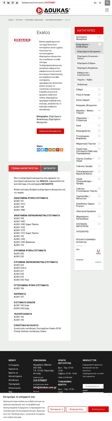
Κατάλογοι (14, 380)
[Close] (109, 395)
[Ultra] (89, 249)
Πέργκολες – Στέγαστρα (82, 119)
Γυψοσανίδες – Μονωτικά (83, 197)
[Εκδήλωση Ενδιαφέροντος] (50, 131)
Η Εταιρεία (14, 365)
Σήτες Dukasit (82, 100)
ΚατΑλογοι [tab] (49, 168)
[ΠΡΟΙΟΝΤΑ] (19, 20)
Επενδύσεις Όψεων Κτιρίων (85, 205)
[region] (56, 407)
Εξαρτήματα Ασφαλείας (87, 68)
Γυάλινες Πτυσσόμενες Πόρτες (86, 190)
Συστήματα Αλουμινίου (81, 38)
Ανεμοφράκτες (83, 131)
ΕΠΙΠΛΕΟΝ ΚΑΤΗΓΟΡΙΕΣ (82, 225)
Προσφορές (14, 384)
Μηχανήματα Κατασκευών (82, 217)
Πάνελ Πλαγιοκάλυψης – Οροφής (84, 181)
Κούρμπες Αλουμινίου (86, 105)
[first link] (107, 3)
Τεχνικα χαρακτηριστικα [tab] (24, 168)
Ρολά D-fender (83, 95)
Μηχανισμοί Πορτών (86, 143)
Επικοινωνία (14, 388)
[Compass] (89, 259)
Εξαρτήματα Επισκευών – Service (88, 57)
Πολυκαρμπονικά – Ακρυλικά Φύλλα (85, 172)
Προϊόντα (13, 369)
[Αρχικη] (11, 20)
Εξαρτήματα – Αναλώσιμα (83, 45)
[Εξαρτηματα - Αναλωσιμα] (34, 20)
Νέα (10, 392)
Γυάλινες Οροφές (84, 166)
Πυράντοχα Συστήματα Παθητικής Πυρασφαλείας (87, 151)
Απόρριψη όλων (76, 409)
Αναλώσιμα (82, 84)
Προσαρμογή (55, 409)
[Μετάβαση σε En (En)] (95, 3)
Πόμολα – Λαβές (84, 80)
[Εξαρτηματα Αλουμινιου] (54, 20)
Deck (78, 125)
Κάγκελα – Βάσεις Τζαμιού (85, 111)
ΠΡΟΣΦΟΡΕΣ (82, 231)
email (85, 390)
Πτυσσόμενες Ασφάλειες (82, 137)
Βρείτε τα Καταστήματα (15, 375)
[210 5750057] (49, 3)
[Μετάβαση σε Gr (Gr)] (100, 3)
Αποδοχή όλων (98, 409)
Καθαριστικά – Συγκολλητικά (83, 74)
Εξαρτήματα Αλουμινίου (88, 51)
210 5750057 (40, 380)
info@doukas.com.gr (44, 387)
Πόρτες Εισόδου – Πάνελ (85, 159)
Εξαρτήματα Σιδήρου (86, 63)
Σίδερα (79, 89)
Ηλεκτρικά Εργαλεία (86, 211)
